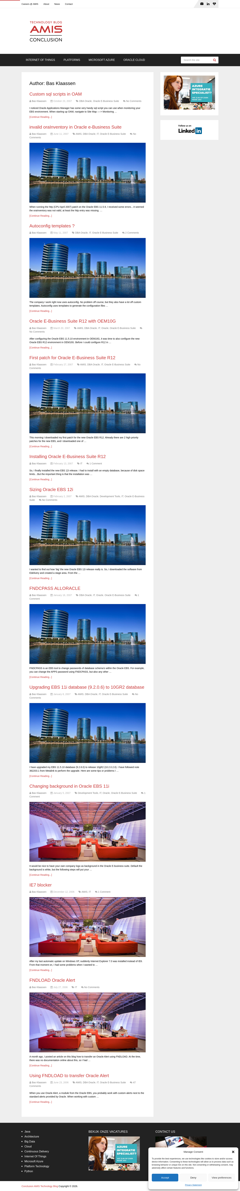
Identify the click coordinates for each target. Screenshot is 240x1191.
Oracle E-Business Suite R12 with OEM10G (72, 321)
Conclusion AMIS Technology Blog (40, 1186)
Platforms (72, 59)
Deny (193, 1177)
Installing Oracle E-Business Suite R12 (67, 456)
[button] (233, 1152)
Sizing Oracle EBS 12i (51, 489)
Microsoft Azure (102, 59)
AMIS (79, 134)
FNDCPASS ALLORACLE (55, 588)
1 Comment (96, 463)
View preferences (222, 1177)
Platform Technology (36, 1166)
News (57, 4)
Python (28, 1171)
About (46, 4)
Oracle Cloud (134, 59)
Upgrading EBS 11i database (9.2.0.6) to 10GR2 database (86, 687)
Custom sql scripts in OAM (55, 94)
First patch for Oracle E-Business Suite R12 (72, 357)
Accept (165, 1177)
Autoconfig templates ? (52, 225)
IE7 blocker (40, 885)
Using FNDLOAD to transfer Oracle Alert (69, 1075)
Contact (69, 4)
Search (215, 60)
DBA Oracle (85, 101)
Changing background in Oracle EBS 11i (69, 786)
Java (27, 1131)
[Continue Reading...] (40, 117)
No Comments (133, 101)
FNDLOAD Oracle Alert (52, 980)
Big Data (29, 1141)
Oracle (104, 328)
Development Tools (110, 496)
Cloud (28, 1146)
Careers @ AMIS (30, 4)
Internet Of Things (40, 59)
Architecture (31, 1136)
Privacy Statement (193, 1185)
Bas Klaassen (39, 101)
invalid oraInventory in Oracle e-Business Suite (75, 127)
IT (98, 134)
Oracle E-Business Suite (106, 101)
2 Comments (132, 232)
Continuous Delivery (36, 1151)
